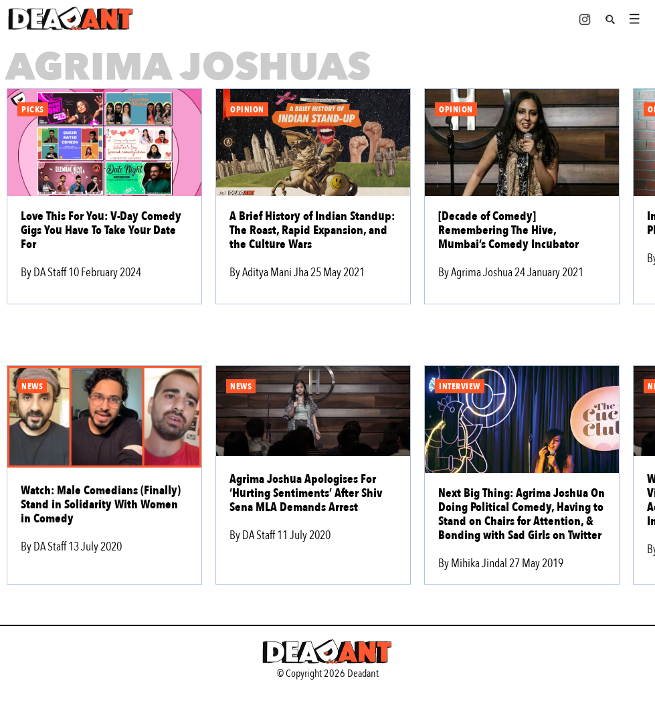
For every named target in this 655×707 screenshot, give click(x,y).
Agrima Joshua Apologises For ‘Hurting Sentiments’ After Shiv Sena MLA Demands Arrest (305, 493)
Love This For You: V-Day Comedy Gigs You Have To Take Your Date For (101, 230)
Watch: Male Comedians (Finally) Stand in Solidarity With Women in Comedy (101, 504)
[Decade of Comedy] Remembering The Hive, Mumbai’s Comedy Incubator (508, 230)
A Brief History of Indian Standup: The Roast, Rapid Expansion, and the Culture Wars (312, 230)
